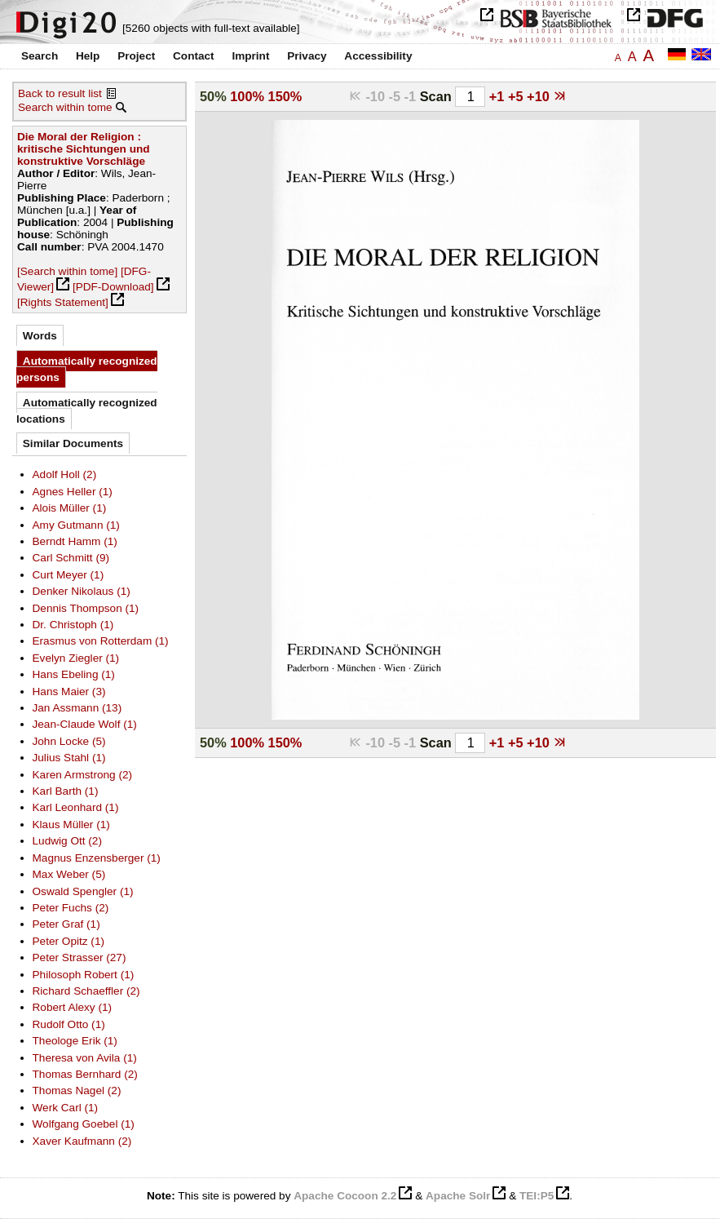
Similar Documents (73, 443)
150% (285, 96)
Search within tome (65, 107)
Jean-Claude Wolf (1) (85, 724)
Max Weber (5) (69, 874)
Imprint (250, 56)
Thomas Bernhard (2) (85, 1074)
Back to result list (60, 93)
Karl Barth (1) (66, 791)
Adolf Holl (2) (65, 474)
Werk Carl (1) (66, 1108)
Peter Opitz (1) (69, 941)
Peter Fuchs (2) (71, 908)
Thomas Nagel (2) (77, 1090)
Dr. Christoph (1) (73, 624)
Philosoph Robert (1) (84, 975)
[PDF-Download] (113, 287)
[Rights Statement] (62, 302)
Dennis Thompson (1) (86, 608)
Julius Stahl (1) (69, 757)
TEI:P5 (536, 1196)
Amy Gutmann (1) (76, 525)
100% (247, 96)
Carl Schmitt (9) (71, 558)
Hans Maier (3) (69, 691)
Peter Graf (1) (66, 924)
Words (40, 336)
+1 (498, 96)
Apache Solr (458, 1196)
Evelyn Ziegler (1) (76, 658)
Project (136, 56)
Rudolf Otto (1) (69, 1024)
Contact (193, 56)
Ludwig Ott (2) (67, 841)
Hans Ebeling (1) (74, 674)
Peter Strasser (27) (79, 957)
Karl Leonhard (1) (76, 807)
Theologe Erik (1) (75, 1041)
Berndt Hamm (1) (75, 541)
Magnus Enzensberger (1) (97, 858)
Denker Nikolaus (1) (81, 591)
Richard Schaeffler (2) (86, 991)
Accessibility (378, 56)
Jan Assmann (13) (77, 708)
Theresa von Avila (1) (85, 1058)
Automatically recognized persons (86, 369)
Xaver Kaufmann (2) (82, 1141)
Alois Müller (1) (70, 508)
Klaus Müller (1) (71, 824)
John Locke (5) (69, 741)
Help (87, 56)
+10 (540, 96)
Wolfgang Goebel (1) (84, 1124)
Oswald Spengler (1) (83, 891)
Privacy (306, 56)
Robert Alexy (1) (73, 1007)
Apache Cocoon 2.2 (345, 1196)
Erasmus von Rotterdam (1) (101, 641)
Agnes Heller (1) (73, 491)
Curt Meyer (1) (68, 575)
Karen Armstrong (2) (83, 775)
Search (39, 56)
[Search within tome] (67, 271)
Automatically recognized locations (86, 411)
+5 (517, 96)
